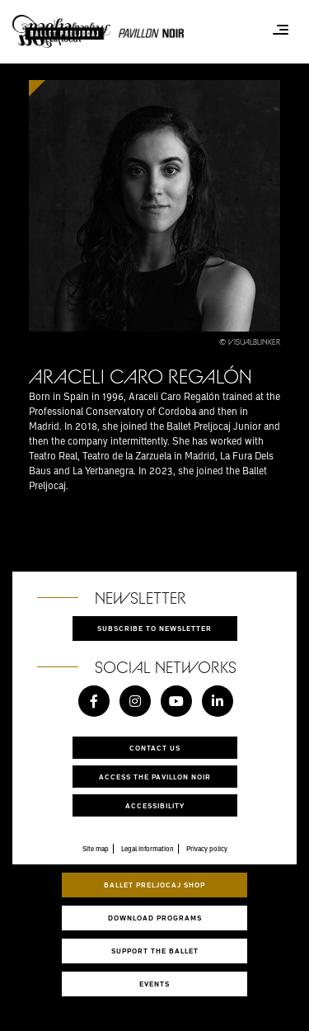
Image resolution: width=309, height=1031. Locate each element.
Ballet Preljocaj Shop (154, 884)
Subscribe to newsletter (154, 628)
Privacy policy (206, 849)
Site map (95, 849)
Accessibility (155, 805)
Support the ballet (155, 950)
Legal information (147, 849)
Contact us (154, 747)
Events (154, 983)
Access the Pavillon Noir (155, 776)
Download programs (155, 917)
